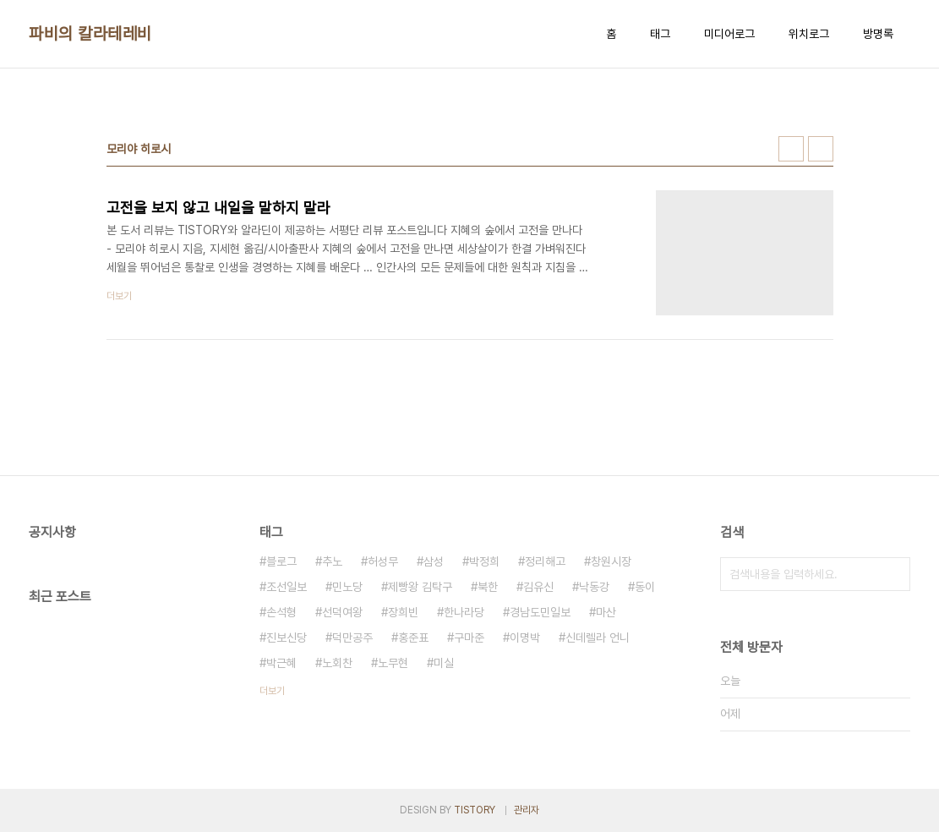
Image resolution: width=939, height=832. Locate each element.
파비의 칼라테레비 (90, 34)
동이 (645, 587)
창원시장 (611, 561)
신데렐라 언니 (597, 637)
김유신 (538, 587)
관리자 (526, 810)
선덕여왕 (342, 612)
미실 (444, 663)
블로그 (281, 561)
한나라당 (464, 612)
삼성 (433, 561)
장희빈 (403, 612)
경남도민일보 (540, 612)
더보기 (272, 691)
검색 (893, 574)
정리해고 (545, 561)
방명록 (878, 34)
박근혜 (281, 663)
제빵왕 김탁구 (420, 587)
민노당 (347, 587)
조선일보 (286, 587)
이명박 (525, 637)
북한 (488, 587)
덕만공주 (352, 637)
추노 (332, 561)
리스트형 (820, 148)
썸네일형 (791, 148)
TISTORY (474, 810)
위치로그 (809, 34)
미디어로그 (729, 34)
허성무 (383, 561)
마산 (606, 612)
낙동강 (594, 587)
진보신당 (286, 637)
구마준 (469, 637)
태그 (660, 34)
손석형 (281, 612)
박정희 (484, 561)
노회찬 (337, 663)
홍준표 (413, 637)
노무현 (393, 663)
